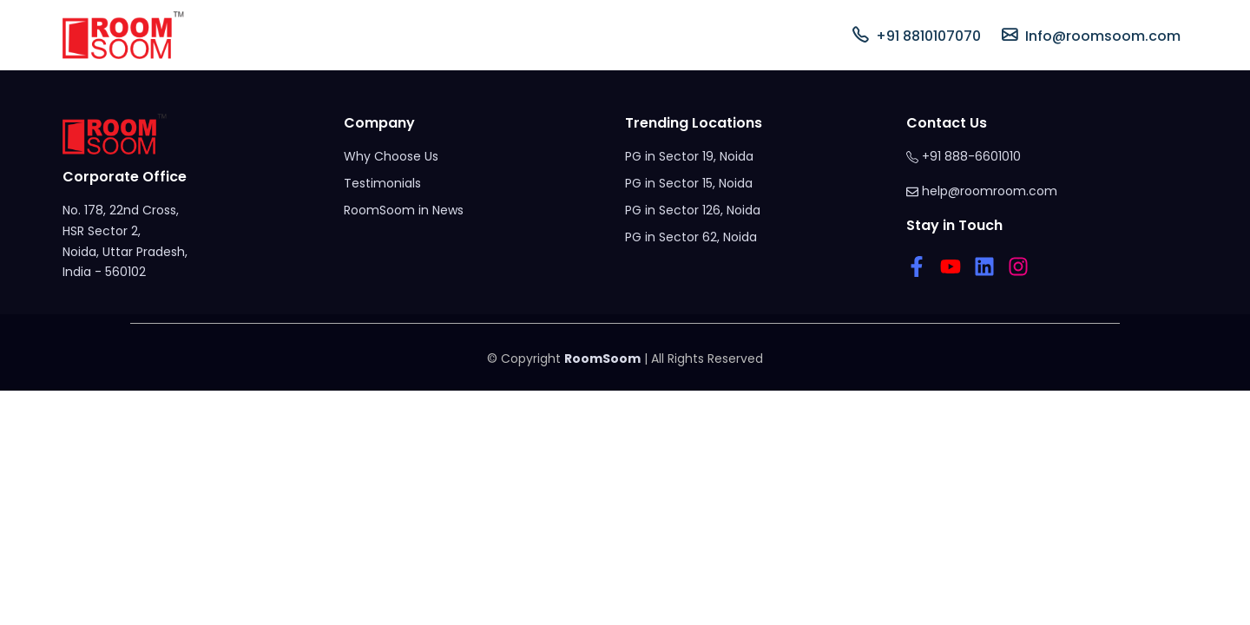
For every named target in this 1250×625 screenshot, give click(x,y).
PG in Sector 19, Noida (689, 156)
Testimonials (382, 183)
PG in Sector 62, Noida (691, 237)
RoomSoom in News (404, 210)
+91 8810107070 (916, 35)
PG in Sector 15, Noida (689, 183)
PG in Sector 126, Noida (692, 210)
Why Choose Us (391, 156)
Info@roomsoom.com (1091, 35)
